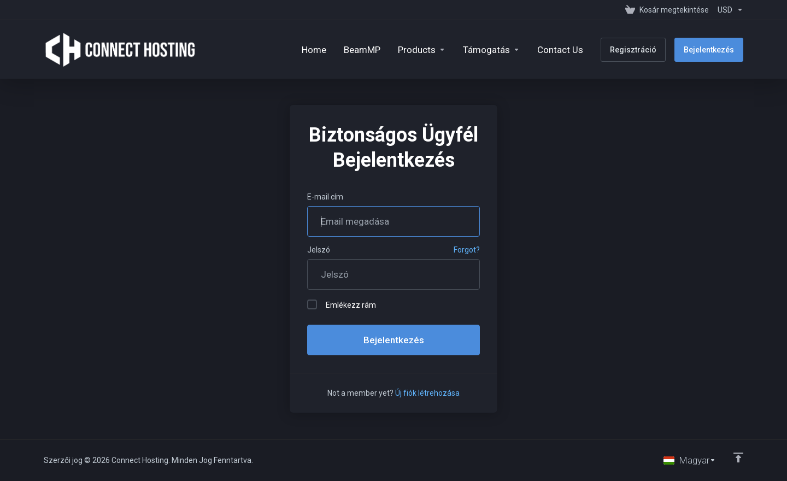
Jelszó (318, 249)
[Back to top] (738, 457)
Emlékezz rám (341, 304)
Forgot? (467, 249)
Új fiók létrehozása (427, 393)
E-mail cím (325, 196)
